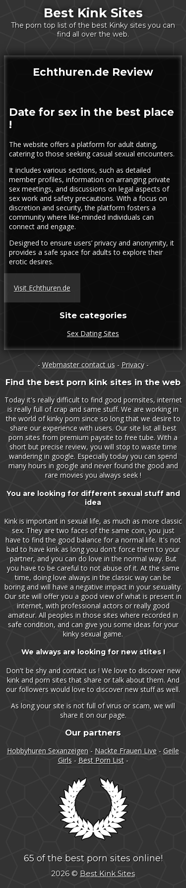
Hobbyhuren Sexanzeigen (47, 750)
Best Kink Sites (93, 12)
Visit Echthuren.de (42, 288)
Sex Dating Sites (93, 333)
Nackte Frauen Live (126, 750)
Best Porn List (101, 760)
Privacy (133, 364)
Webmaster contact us (78, 364)
